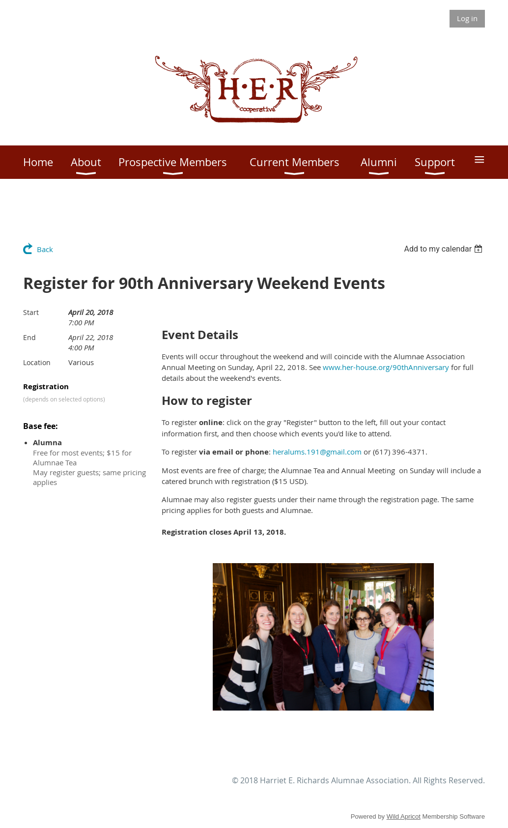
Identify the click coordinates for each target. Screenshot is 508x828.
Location (37, 362)
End (29, 337)
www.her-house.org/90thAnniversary (386, 367)
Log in (467, 18)
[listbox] (444, 249)
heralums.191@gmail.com (317, 452)
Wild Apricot (404, 816)
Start (31, 312)
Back (45, 249)
